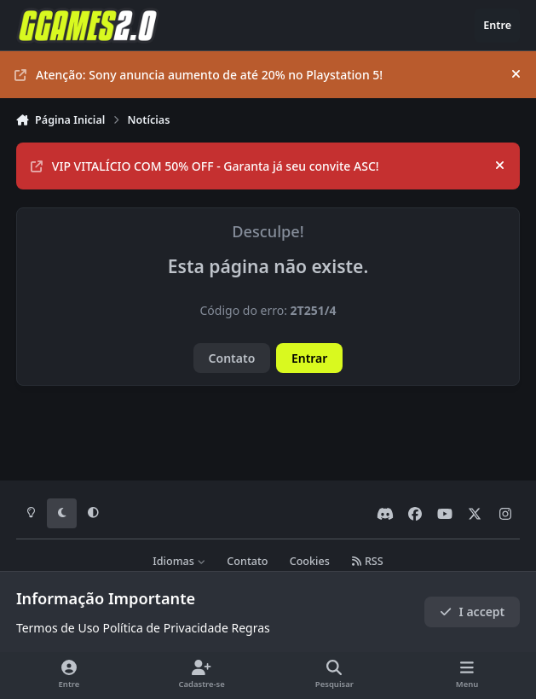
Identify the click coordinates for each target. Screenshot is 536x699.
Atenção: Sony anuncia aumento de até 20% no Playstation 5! (198, 75)
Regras (250, 628)
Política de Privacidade (165, 628)
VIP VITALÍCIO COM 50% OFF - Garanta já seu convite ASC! (205, 166)
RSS (367, 561)
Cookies (310, 561)
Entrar (309, 358)
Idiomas (179, 561)
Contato (232, 358)
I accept (472, 611)
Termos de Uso (58, 628)
